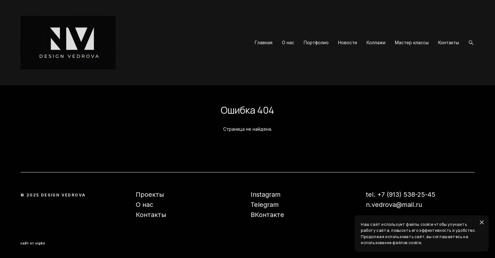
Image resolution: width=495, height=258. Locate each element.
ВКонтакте (267, 215)
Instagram (266, 194)
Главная (263, 42)
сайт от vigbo (33, 243)
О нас (288, 42)
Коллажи (376, 42)
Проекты (150, 194)
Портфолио (316, 42)
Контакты (448, 42)
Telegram (265, 204)
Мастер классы (412, 42)
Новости (347, 42)
